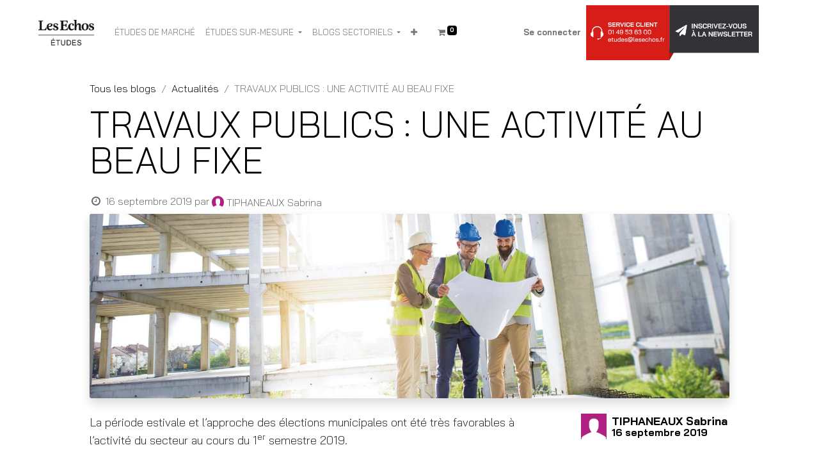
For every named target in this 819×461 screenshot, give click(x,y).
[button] (414, 32)
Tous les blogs (123, 88)
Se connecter (552, 32)
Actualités (195, 88)
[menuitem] (154, 32)
